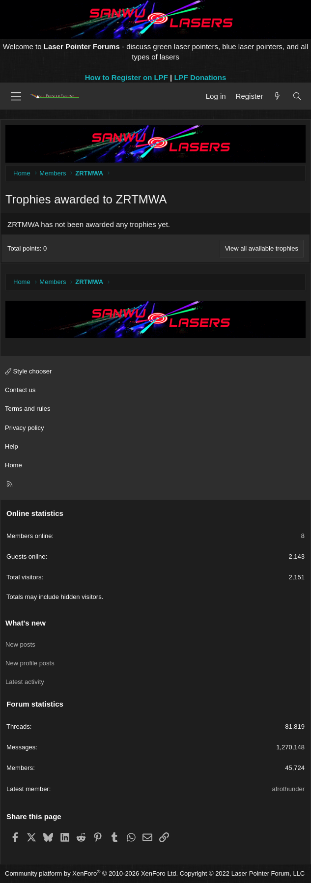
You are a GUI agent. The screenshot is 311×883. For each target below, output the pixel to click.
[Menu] (16, 96)
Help (11, 446)
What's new (25, 623)
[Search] (297, 96)
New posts (20, 644)
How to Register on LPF (126, 77)
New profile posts (30, 663)
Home (13, 465)
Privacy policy (24, 427)
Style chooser (28, 371)
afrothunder (288, 789)
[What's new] (277, 96)
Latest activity (24, 681)
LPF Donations (200, 77)
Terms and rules (27, 408)
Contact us (20, 390)
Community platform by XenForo (91, 873)
